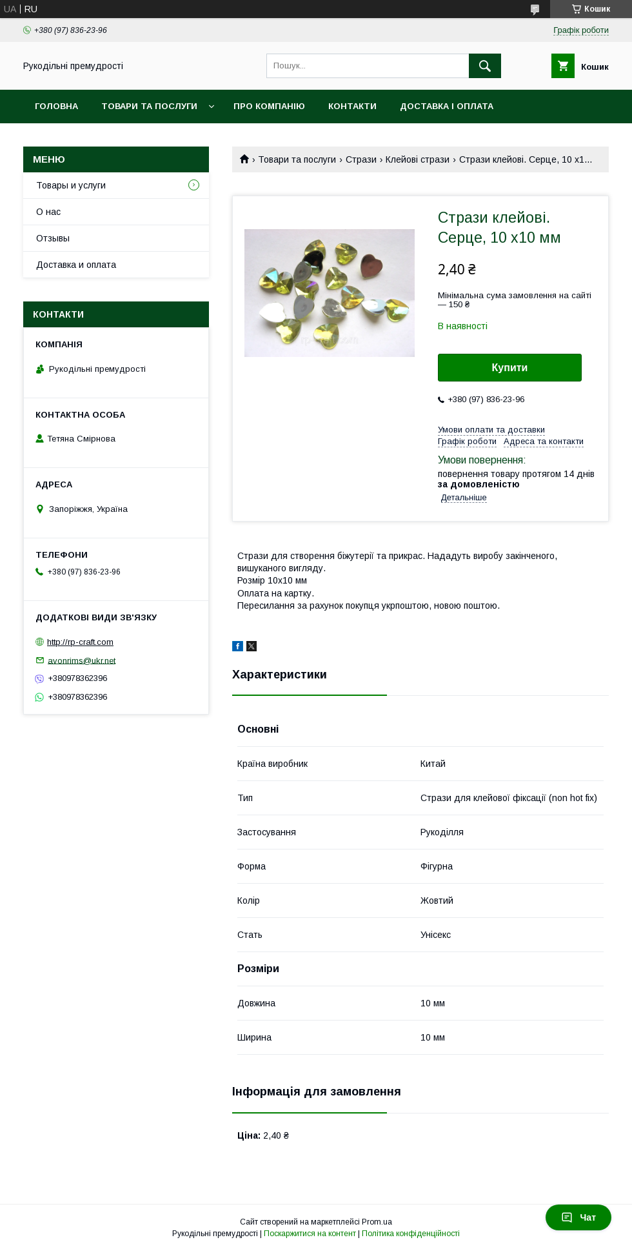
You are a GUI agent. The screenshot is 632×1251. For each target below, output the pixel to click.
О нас (48, 212)
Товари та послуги (149, 106)
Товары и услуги (71, 185)
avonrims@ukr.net (81, 660)
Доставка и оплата (76, 264)
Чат (578, 1217)
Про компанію (269, 106)
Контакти (352, 106)
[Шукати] (485, 66)
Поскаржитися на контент (310, 1233)
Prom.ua (377, 1221)
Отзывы (53, 238)
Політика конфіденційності (411, 1233)
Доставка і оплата (446, 106)
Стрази (361, 159)
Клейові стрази (417, 159)
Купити (510, 367)
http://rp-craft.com (80, 642)
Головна (56, 106)
